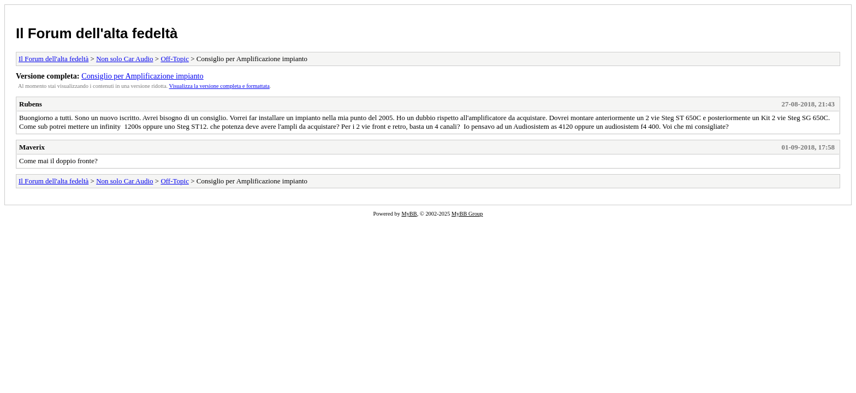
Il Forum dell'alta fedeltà (97, 33)
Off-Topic (174, 59)
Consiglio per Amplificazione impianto (142, 76)
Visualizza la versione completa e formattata (219, 86)
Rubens (30, 104)
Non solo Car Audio (124, 59)
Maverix (32, 147)
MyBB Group (467, 214)
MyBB (409, 214)
